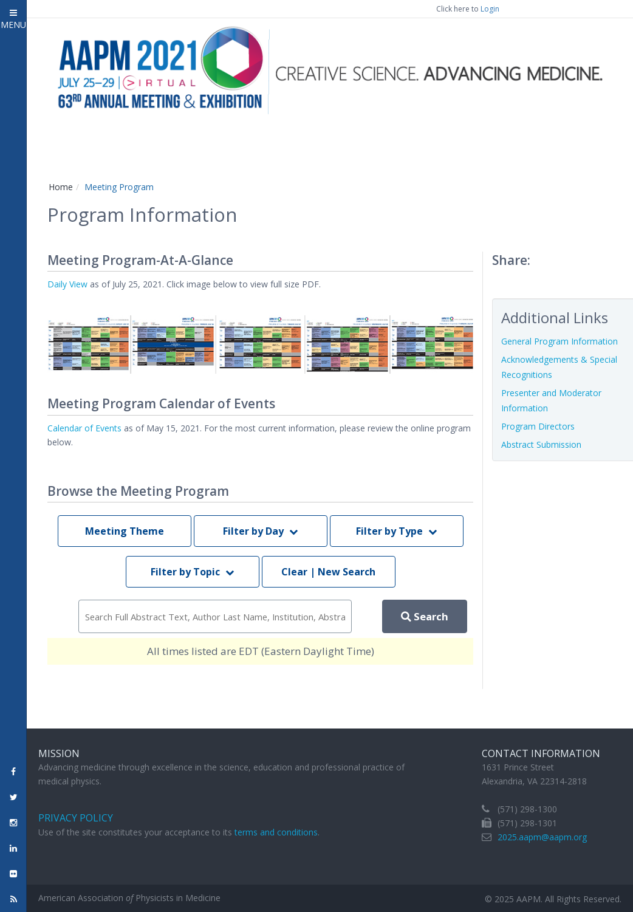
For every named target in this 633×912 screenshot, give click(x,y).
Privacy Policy (75, 818)
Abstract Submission (541, 444)
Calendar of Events (84, 428)
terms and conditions (276, 832)
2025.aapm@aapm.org (542, 837)
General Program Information (559, 341)
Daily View (67, 284)
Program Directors (538, 426)
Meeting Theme (124, 531)
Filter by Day (260, 531)
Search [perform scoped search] (424, 616)
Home (61, 187)
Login (490, 9)
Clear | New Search (328, 571)
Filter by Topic (192, 571)
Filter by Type (396, 531)
